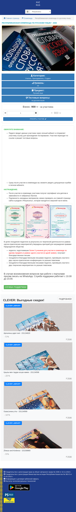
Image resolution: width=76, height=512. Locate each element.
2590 (69, 339)
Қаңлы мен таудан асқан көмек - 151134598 (21, 372)
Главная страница (11, 18)
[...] (20, 113)
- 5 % (6, 337)
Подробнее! (65, 299)
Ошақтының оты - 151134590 (15, 411)
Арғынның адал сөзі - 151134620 (17, 333)
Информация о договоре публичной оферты (22, 479)
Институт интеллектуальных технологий (21, 481)
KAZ (38, 2)
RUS (38, 5)
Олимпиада (27, 18)
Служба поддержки (15, 287)
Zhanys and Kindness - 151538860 (17, 451)
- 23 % (7, 376)
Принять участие (38, 119)
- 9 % (6, 454)
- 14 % (7, 415)
